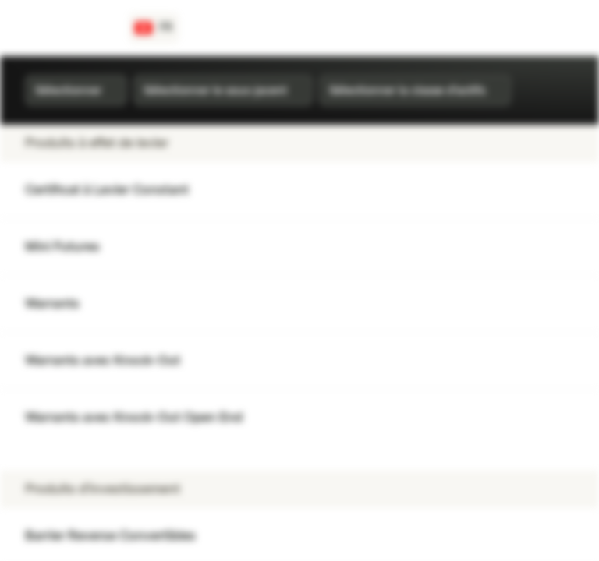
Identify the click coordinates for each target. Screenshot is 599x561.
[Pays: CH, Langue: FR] (154, 28)
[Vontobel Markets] (67, 28)
